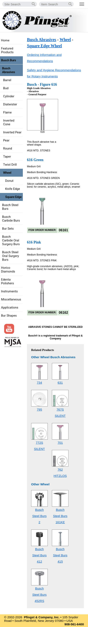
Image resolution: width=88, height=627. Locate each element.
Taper (7, 156)
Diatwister (10, 104)
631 (60, 382)
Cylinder (8, 96)
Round (7, 148)
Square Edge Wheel (44, 45)
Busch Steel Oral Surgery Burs (10, 256)
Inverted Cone (8, 122)
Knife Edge (12, 189)
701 (60, 442)
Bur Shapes (9, 315)
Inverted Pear (12, 132)
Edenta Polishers (7, 281)
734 (39, 382)
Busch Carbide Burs (11, 218)
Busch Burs (8, 60)
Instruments (9, 291)
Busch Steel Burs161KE (60, 516)
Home (5, 40)
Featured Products (7, 50)
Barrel (7, 80)
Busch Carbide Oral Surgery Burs (11, 240)
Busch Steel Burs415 (60, 555)
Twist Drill (10, 164)
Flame (7, 112)
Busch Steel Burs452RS (39, 595)
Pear (6, 140)
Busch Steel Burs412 (39, 555)
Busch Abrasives (41, 39)
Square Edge (13, 197)
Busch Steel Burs (10, 207)
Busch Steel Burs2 (39, 516)
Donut (9, 181)
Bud (6, 88)
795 (39, 409)
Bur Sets (8, 228)
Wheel (65, 39)
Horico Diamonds (8, 269)
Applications (9, 307)
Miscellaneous (11, 299)
